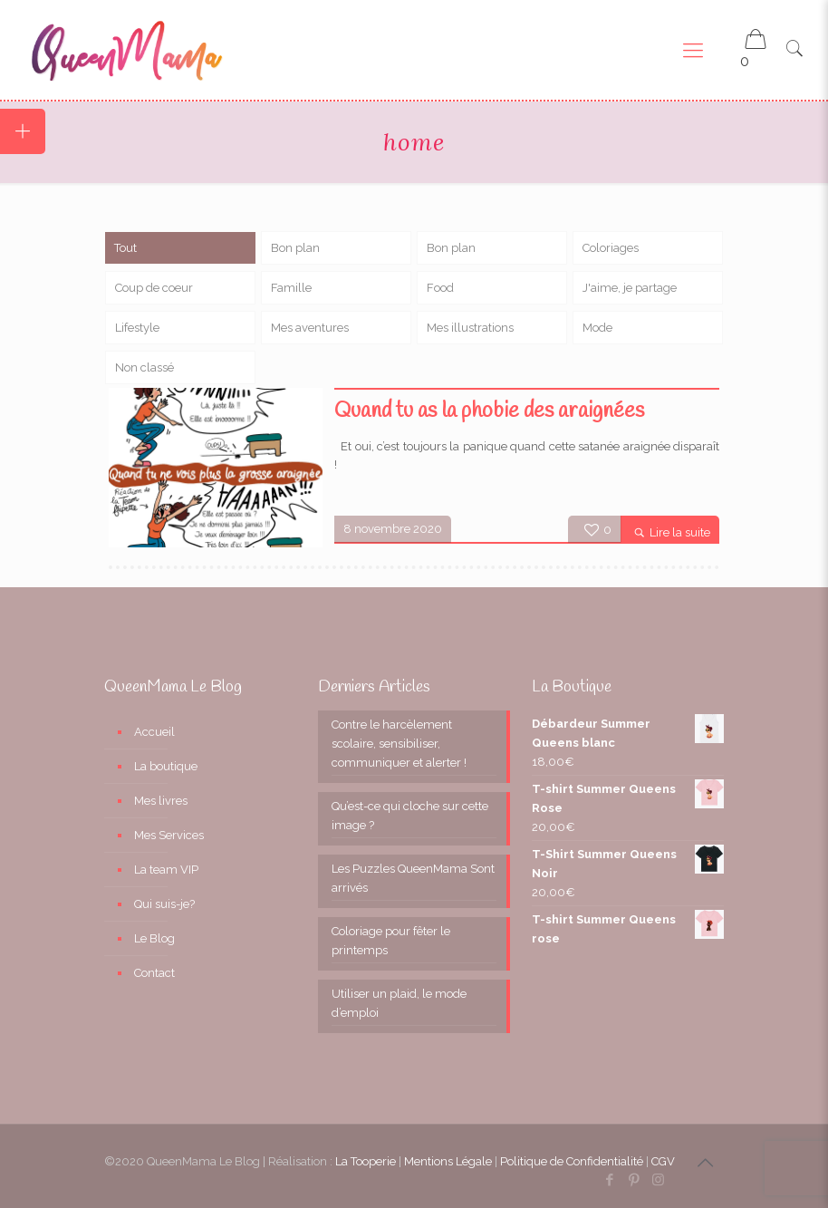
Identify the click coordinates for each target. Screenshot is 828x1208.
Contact (154, 973)
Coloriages (610, 248)
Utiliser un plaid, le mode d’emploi (399, 1003)
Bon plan (295, 248)
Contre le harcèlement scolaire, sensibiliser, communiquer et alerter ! (399, 743)
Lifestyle (137, 327)
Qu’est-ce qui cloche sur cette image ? (410, 815)
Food (440, 288)
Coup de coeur (154, 288)
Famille (291, 288)
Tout (125, 248)
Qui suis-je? (164, 904)
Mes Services (169, 835)
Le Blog (154, 938)
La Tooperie (365, 1161)
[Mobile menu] (693, 49)
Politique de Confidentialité (571, 1161)
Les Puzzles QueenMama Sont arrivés (413, 878)
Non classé (144, 367)
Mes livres (161, 800)
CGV (663, 1161)
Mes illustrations (470, 327)
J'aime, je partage (629, 288)
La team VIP (166, 869)
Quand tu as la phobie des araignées (489, 411)
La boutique (165, 766)
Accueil (154, 732)
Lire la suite (680, 532)
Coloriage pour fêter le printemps (391, 940)
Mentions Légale (448, 1161)
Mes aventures (310, 327)
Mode (597, 327)
